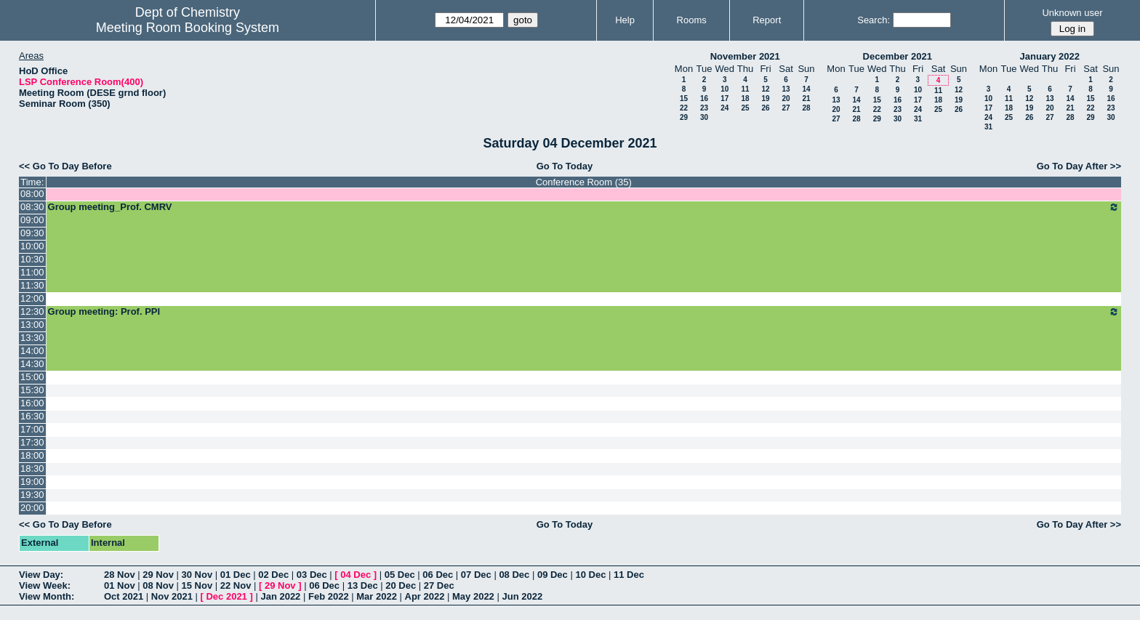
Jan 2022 (280, 596)
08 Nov (158, 585)
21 (806, 98)
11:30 (32, 285)
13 (786, 89)
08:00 (32, 193)
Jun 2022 (522, 596)
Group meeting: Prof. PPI (584, 312)
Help (625, 20)
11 (745, 89)
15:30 (32, 390)
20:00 (32, 507)
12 (765, 89)
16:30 (32, 416)
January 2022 (1050, 56)
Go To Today (565, 166)
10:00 (32, 246)
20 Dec (400, 585)
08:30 (32, 206)
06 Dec (437, 574)
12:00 (32, 298)
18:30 (32, 468)
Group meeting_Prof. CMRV (584, 207)
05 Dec (400, 574)
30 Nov (197, 574)
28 (806, 108)
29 (684, 117)
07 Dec (476, 574)
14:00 (32, 350)
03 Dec (312, 574)
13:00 (32, 324)
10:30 (32, 259)
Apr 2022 (425, 596)
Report (766, 20)
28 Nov (119, 574)
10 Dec (590, 574)
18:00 (32, 455)
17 (724, 98)
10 (724, 89)
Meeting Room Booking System (187, 27)
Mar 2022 (376, 596)
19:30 (32, 494)
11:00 (32, 272)
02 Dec (273, 574)
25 (745, 108)
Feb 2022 (328, 596)
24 (724, 108)
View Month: (46, 596)
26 (765, 108)
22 (684, 108)
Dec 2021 (226, 596)
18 (745, 98)
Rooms (692, 20)
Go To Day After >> (1079, 166)
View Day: (41, 574)
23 (704, 108)
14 (806, 89)
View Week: (45, 585)
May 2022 (473, 596)
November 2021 (745, 56)
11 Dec (629, 574)
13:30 (32, 337)
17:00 (32, 429)
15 (684, 98)
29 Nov (158, 574)
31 (918, 119)
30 (704, 117)
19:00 (32, 481)
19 (765, 98)
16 (704, 98)
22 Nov (236, 585)
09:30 (32, 233)
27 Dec (439, 585)
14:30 (32, 363)
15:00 (32, 376)
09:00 (32, 219)
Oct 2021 (123, 596)
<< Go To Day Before (65, 166)
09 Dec (552, 574)
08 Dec (514, 574)
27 (786, 108)
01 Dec (235, 574)
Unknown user (1072, 12)
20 (786, 98)
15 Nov (197, 585)
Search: (873, 20)
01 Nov (119, 585)
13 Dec (363, 585)
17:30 (32, 442)
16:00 (32, 403)
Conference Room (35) (584, 182)
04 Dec (355, 574)
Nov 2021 (172, 596)
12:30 (32, 311)
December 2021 (897, 56)
